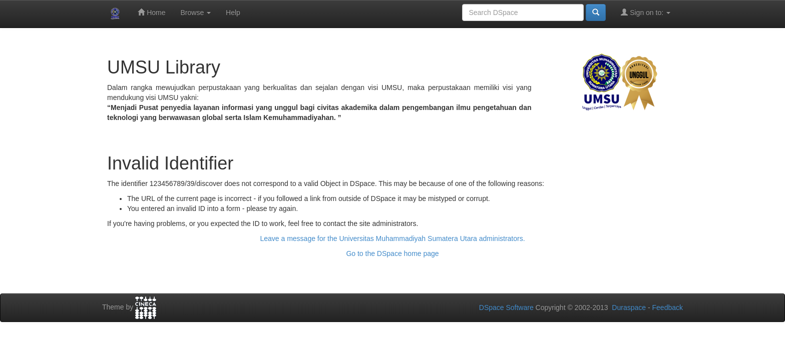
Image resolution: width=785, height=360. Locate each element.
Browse (195, 12)
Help (233, 12)
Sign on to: (645, 12)
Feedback (667, 308)
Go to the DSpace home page (392, 254)
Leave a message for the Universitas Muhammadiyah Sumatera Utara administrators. (392, 238)
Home (151, 12)
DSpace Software (506, 308)
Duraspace (629, 308)
